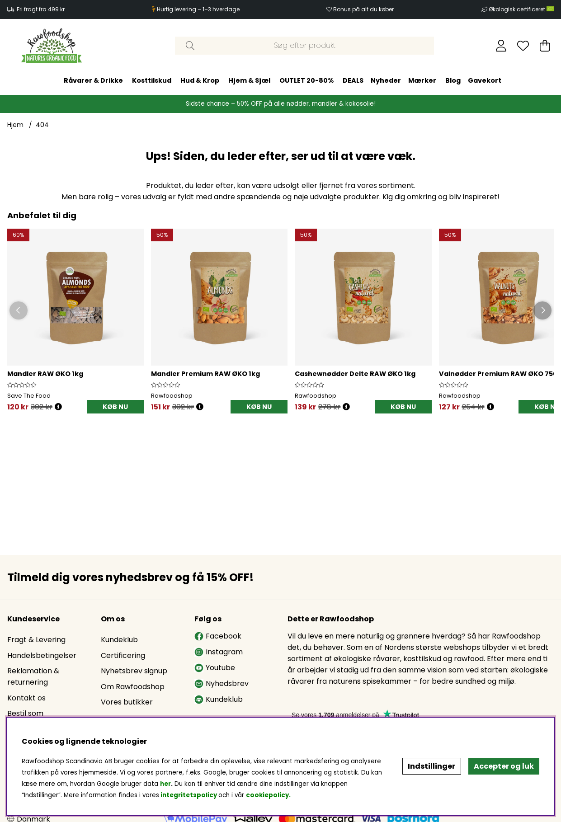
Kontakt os (26, 698)
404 (42, 124)
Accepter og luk (504, 766)
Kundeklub (119, 639)
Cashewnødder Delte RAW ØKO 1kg (355, 373)
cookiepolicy (267, 795)
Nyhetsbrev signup (134, 671)
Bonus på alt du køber (363, 9)
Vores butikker (127, 702)
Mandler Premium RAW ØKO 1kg (205, 373)
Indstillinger (431, 766)
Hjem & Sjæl (249, 80)
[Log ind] (501, 45)
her (165, 784)
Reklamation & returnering (33, 676)
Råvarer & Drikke (93, 80)
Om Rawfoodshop (133, 686)
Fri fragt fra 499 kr (41, 9)
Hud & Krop (199, 80)
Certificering (123, 655)
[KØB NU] (115, 407)
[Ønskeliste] (523, 45)
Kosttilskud (151, 80)
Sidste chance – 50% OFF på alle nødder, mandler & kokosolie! (281, 103)
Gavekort (484, 80)
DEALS (353, 80)
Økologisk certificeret (521, 9)
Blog (453, 80)
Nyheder (386, 80)
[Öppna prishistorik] (58, 407)
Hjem (15, 124)
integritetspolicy (188, 795)
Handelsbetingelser (41, 655)
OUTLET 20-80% (306, 80)
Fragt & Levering (36, 639)
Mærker (422, 80)
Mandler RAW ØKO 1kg (45, 373)
